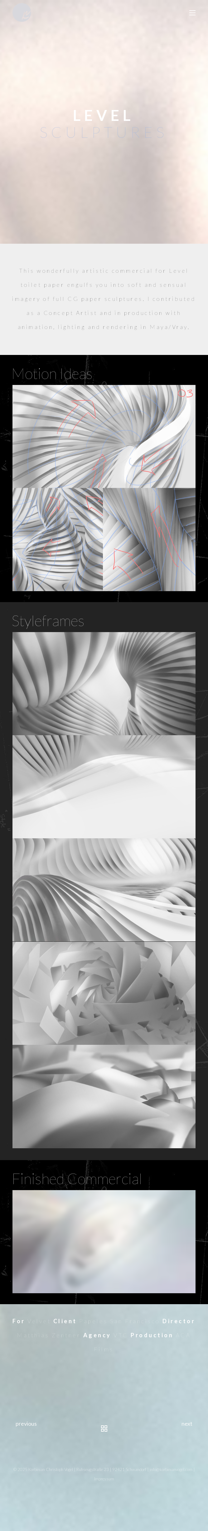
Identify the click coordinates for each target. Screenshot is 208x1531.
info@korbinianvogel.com (171, 1469)
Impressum (104, 1478)
